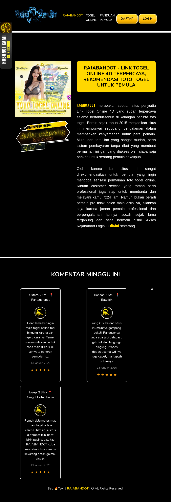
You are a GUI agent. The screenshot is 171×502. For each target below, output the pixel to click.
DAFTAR (127, 18)
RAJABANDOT (73, 15)
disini (114, 225)
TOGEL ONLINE (91, 17)
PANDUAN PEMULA (107, 17)
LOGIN (148, 18)
